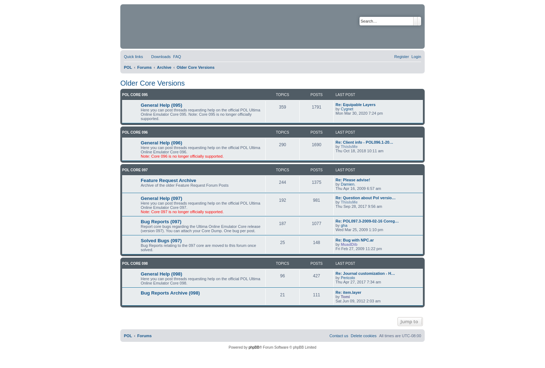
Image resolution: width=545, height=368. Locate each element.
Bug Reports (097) (161, 221)
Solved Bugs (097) (161, 240)
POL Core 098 (135, 264)
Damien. (348, 184)
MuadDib (349, 244)
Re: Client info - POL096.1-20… (364, 142)
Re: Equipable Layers (356, 104)
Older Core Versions (152, 83)
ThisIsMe (349, 146)
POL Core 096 (135, 132)
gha (344, 225)
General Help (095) (161, 105)
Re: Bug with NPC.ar (355, 240)
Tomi (345, 297)
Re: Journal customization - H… (365, 273)
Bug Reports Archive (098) (170, 293)
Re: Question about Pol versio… (366, 198)
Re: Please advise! (353, 180)
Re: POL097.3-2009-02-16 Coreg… (367, 221)
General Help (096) (161, 142)
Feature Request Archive (168, 180)
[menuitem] (157, 56)
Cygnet (347, 109)
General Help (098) (161, 274)
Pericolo (348, 278)
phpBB (254, 347)
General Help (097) (161, 198)
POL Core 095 (135, 95)
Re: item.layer (348, 292)
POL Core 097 (135, 170)
